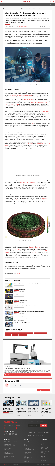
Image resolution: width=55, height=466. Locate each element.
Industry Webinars (44, 449)
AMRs (12, 142)
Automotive (26, 444)
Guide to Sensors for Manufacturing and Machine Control (25, 305)
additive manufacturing (14, 333)
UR (39, 175)
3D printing (8, 335)
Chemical (26, 446)
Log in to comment (44, 390)
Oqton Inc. (17, 249)
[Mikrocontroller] (38, 435)
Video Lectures (44, 459)
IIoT (6, 333)
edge (32, 123)
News (18, 415)
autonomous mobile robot (40, 333)
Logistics (26, 453)
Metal (25, 456)
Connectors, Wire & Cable (9, 445)
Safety (5, 457)
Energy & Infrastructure (29, 449)
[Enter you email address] (34, 425)
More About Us (9, 425)
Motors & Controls (8, 450)
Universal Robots (40, 143)
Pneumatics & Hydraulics (9, 453)
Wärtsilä (18, 273)
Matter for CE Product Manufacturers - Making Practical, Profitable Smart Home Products (31, 283)
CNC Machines (7, 443)
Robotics (6, 454)
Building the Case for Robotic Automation (22, 322)
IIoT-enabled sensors (27, 99)
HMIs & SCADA (7, 449)
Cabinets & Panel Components (10, 441)
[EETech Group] (31, 432)
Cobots (7, 142)
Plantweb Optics (45, 111)
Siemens (45, 84)
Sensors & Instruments (9, 456)
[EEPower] (46, 432)
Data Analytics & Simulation (9, 446)
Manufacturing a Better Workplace (20, 300)
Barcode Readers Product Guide (20, 294)
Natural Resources (28, 458)
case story (30, 143)
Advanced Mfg (27, 441)
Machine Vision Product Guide (19, 289)
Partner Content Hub (45, 453)
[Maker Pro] (30, 435)
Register (43, 425)
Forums (42, 444)
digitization (15, 335)
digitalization (23, 335)
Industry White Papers (45, 451)
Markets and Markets (21, 199)
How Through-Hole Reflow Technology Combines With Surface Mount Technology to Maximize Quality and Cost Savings (30, 317)
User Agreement (46, 464)
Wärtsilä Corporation (34, 247)
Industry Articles (44, 447)
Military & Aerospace (28, 457)
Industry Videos (44, 448)
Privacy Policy (39, 464)
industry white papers (19, 286)
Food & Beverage (27, 450)
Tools (42, 457)
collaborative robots (27, 333)
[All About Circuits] (40, 432)
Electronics (26, 448)
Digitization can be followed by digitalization (20, 95)
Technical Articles (8, 414)
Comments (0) (12, 381)
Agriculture (26, 443)
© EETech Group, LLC (8, 464)
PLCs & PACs (7, 452)
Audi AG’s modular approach (27, 182)
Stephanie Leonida (22, 26)
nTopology (34, 252)
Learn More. (14, 4)
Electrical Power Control (9, 448)
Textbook (43, 456)
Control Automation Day (46, 441)
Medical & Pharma (27, 454)
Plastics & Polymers (28, 460)
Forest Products (27, 452)
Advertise (20, 425)
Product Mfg (26, 461)
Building (25, 445)
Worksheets (43, 460)
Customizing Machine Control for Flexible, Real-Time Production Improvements (29, 311)
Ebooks (42, 443)
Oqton (41, 240)
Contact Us (20, 428)
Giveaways (43, 445)
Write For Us (8, 428)
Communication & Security (9, 444)
